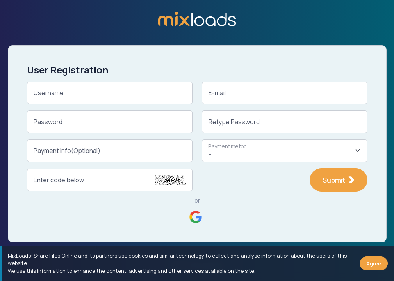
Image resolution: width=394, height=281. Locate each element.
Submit (339, 180)
